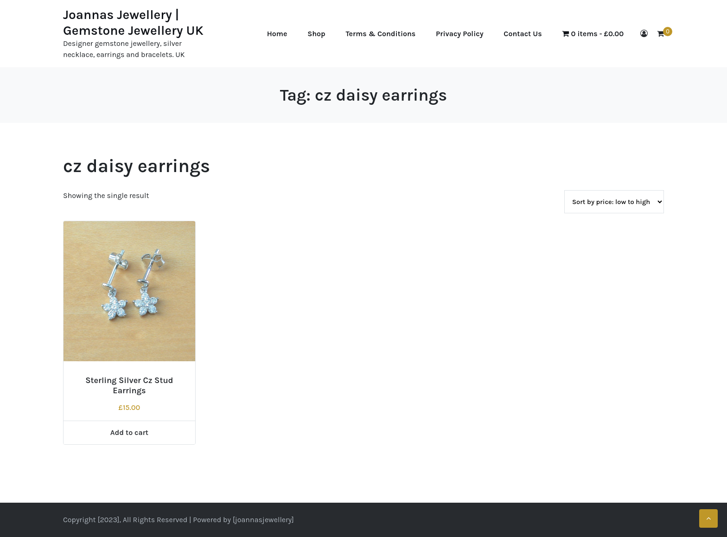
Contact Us (523, 33)
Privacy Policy (459, 33)
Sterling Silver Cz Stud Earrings (129, 385)
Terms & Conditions (381, 33)
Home (277, 33)
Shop (316, 33)
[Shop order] (614, 201)
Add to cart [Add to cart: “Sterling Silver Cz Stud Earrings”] (129, 432)
